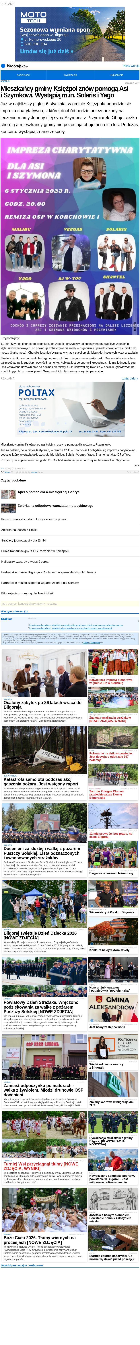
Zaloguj (86, 643)
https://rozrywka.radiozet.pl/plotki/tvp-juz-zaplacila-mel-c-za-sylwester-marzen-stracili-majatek (70, 628)
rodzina (52, 603)
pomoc (12, 603)
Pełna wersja (131, 65)
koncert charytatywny (31, 603)
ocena (37, 472)
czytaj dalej (130, 378)
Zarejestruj (95, 643)
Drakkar (6, 619)
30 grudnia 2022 (32, 618)
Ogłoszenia (116, 75)
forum (9, 472)
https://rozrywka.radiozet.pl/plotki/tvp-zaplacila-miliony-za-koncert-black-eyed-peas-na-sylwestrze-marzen (76, 625)
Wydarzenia (70, 75)
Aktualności (23, 75)
